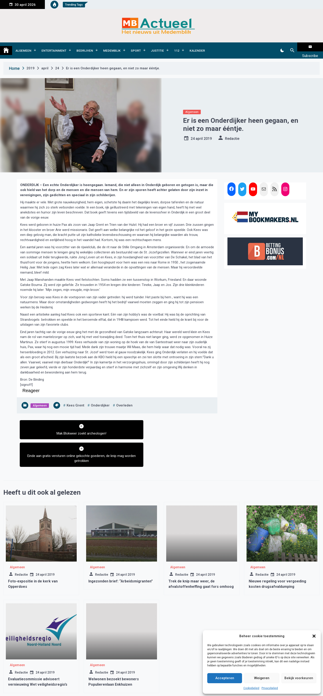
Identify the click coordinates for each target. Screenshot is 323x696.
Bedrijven (84, 47)
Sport (136, 47)
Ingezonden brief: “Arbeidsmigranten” (120, 551)
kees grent (75, 398)
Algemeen (23, 47)
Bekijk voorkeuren (298, 678)
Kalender (197, 47)
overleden (124, 398)
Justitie (157, 47)
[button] (314, 636)
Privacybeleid (270, 688)
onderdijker (100, 398)
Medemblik (112, 47)
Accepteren (224, 678)
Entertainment (53, 47)
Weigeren (261, 678)
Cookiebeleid (251, 688)
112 (176, 47)
